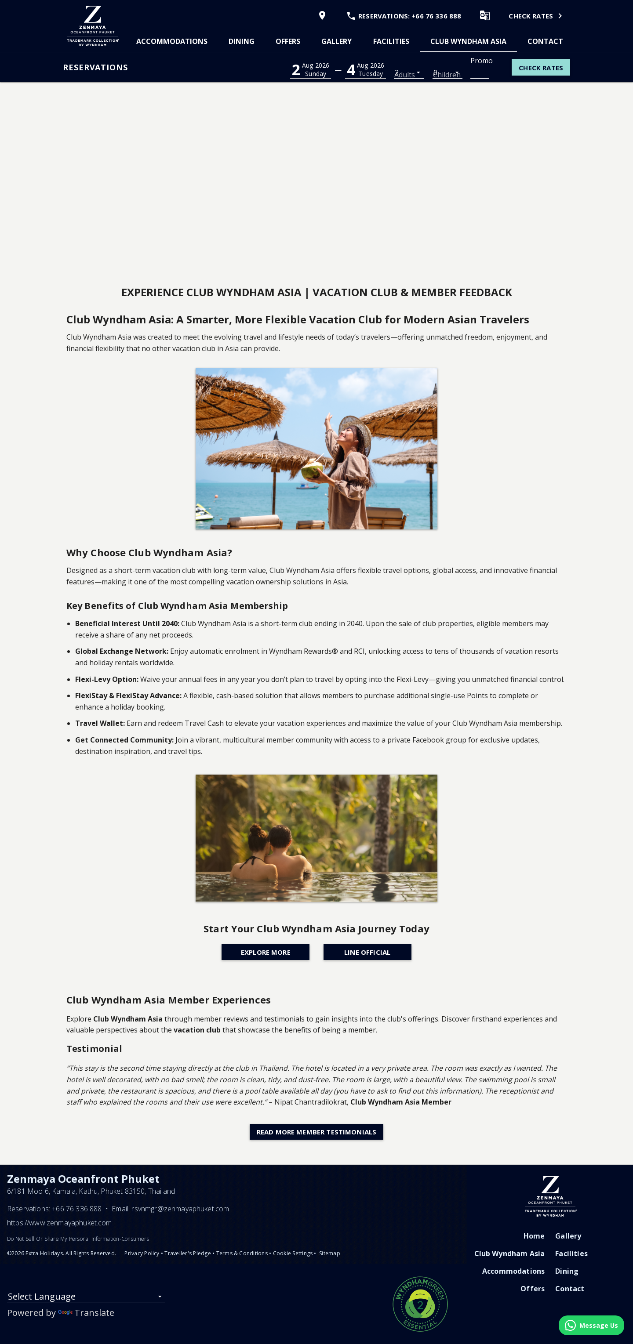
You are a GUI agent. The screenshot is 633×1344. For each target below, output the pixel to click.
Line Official (367, 952)
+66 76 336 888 (77, 1209)
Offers (288, 41)
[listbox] (409, 72)
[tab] (172, 41)
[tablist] (350, 41)
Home (534, 1236)
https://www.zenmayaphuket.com (59, 1223)
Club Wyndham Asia (468, 41)
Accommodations (171, 41)
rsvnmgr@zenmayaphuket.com (180, 1209)
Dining (242, 41)
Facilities (391, 41)
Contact (545, 41)
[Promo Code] (479, 72)
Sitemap (329, 1253)
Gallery (336, 41)
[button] (310, 70)
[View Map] (320, 15)
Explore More (266, 952)
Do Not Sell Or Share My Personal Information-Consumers (78, 1239)
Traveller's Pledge (187, 1253)
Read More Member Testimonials (316, 1131)
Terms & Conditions (242, 1253)
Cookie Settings (293, 1253)
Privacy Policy (141, 1253)
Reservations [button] (95, 67)
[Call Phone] (401, 15)
